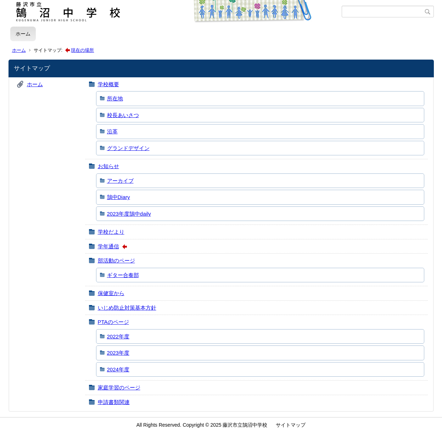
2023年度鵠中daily (129, 214)
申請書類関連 (114, 402)
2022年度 (118, 336)
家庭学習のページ (119, 387)
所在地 (115, 98)
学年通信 (108, 246)
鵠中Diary (118, 197)
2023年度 (118, 353)
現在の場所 (82, 50)
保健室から (111, 293)
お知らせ (108, 166)
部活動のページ (116, 260)
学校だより (111, 232)
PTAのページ (113, 322)
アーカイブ (120, 181)
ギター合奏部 (123, 275)
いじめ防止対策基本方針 (127, 308)
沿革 (112, 131)
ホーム (23, 34)
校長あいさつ (123, 115)
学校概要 (108, 84)
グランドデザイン (128, 148)
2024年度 (118, 369)
